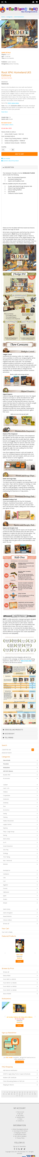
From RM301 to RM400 (9, 990)
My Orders (21, 1113)
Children (5, 792)
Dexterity (5, 803)
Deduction (6, 799)
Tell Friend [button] (8, 737)
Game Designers (8, 913)
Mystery (5, 828)
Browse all (6, 923)
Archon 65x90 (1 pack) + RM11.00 (14, 134)
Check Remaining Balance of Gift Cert (13, 1081)
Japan (4, 896)
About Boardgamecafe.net (20, 1126)
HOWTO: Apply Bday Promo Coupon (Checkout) (16, 1074)
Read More (4, 112)
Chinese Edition (7, 920)
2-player (5, 784)
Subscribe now (19, 1062)
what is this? (9, 124)
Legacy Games (7, 824)
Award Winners (7, 916)
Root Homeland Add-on (8, 136)
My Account (20, 1109)
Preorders (6, 764)
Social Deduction (8, 846)
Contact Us (20, 1118)
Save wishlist (5, 158)
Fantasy (5, 817)
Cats (4, 877)
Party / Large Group (8, 831)
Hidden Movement (8, 821)
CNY (4, 881)
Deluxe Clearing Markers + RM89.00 (15, 141)
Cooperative (6, 795)
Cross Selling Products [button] (13, 730)
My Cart (20, 1111)
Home (3, 17)
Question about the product (10, 161)
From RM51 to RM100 (9, 979)
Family (5, 813)
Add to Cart (19, 154)
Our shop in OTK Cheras (20, 1128)
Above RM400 (7, 993)
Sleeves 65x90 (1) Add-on (8, 132)
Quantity (3, 147)
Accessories (6, 778)
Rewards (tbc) (21, 1114)
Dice (4, 806)
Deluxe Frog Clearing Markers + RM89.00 (16, 138)
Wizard (5, 903)
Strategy (5, 853)
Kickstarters (6, 767)
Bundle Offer (6, 775)
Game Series (6, 909)
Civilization (6, 874)
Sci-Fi (4, 842)
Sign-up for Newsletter (19, 1144)
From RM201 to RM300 (9, 986)
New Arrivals (6, 760)
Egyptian (5, 885)
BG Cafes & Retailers (21, 1133)
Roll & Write (6, 839)
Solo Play (5, 849)
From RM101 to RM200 (9, 983)
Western (5, 864)
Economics (6, 810)
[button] (4, 952)
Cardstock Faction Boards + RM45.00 (15, 143)
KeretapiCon (6, 870)
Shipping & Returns (8, 1085)
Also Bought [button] (8, 734)
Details (19, 961)
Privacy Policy (20, 1135)
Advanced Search (7, 753)
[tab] (19, 167)
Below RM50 (6, 975)
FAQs (20, 1116)
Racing (5, 835)
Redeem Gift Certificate (9, 1077)
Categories (9, 17)
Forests (5, 888)
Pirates (5, 899)
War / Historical (7, 860)
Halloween (6, 892)
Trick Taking (6, 857)
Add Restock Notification (10, 1070)
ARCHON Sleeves (8, 771)
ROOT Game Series (13, 103)
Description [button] (9, 167)
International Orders (20, 1132)
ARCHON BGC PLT (23, 1149)
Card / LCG (6, 788)
